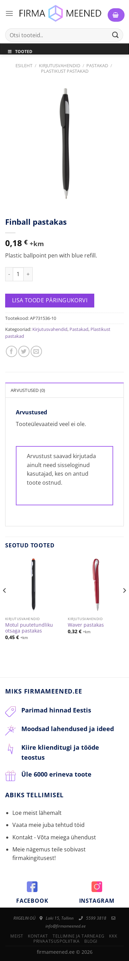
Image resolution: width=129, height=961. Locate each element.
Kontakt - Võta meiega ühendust (54, 837)
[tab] (64, 390)
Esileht (23, 65)
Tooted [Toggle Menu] (19, 51)
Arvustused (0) (28, 390)
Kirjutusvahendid (59, 65)
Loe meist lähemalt (37, 813)
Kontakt (38, 936)
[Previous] (4, 604)
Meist (16, 936)
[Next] (124, 604)
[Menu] (9, 13)
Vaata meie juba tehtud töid (48, 825)
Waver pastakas (86, 625)
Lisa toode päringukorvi (50, 300)
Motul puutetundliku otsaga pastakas (29, 628)
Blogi (90, 941)
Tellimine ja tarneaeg (79, 936)
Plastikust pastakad (64, 71)
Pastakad (97, 65)
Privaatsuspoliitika (56, 941)
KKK (113, 936)
